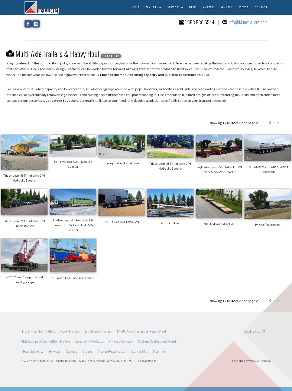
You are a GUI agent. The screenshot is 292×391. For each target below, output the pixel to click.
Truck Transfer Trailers (38, 331)
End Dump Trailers (98, 331)
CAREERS (209, 7)
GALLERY (227, 7)
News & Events (32, 351)
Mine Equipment (120, 341)
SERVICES (175, 7)
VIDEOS (244, 7)
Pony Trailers (70, 331)
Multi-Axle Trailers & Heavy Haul (141, 331)
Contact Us (139, 351)
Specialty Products (89, 341)
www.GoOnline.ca (260, 361)
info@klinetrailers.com (247, 22)
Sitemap (159, 351)
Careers (71, 351)
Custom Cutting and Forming (158, 341)
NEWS (193, 7)
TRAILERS (153, 7)
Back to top (255, 331)
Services (54, 351)
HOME (135, 7)
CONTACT (261, 7)
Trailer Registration (112, 351)
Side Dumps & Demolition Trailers (46, 341)
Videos (87, 351)
